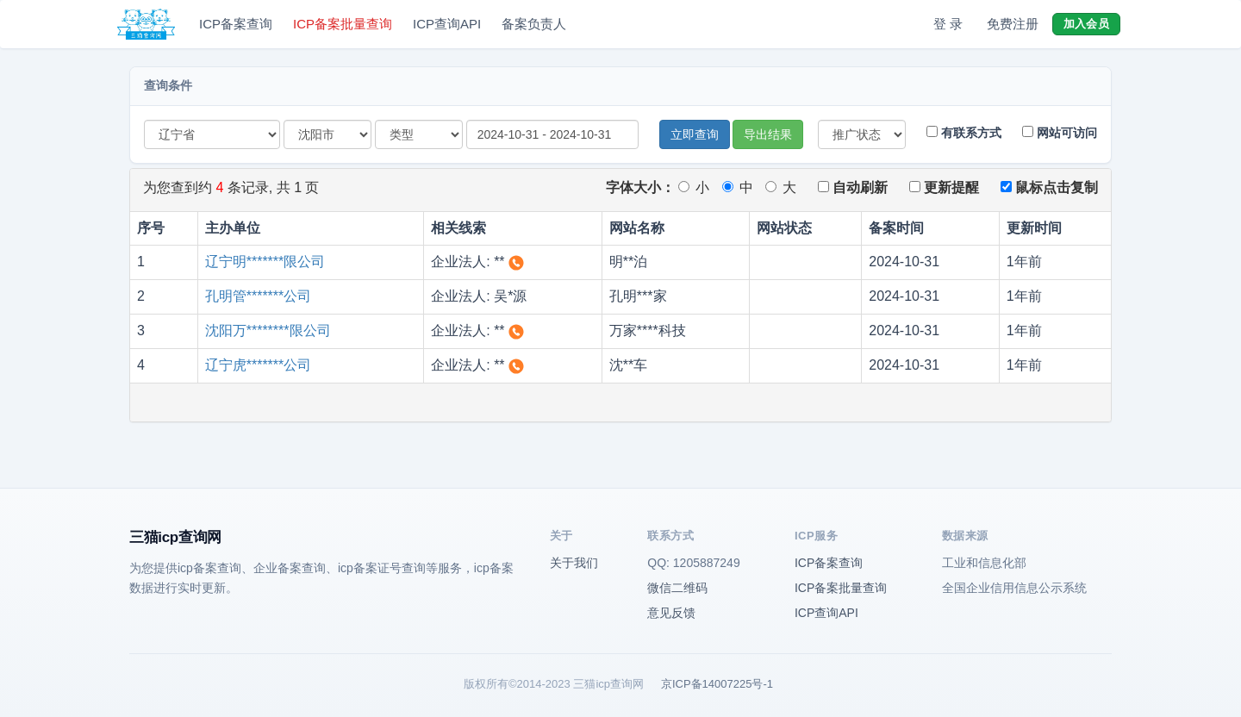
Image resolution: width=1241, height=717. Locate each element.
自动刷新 (853, 187)
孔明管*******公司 (258, 296)
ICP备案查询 (235, 23)
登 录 (948, 23)
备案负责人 (534, 23)
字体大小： (640, 187)
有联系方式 (963, 133)
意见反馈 (671, 613)
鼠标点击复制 (1049, 187)
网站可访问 (1059, 133)
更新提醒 (944, 187)
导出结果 (768, 134)
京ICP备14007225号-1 (717, 683)
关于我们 (574, 563)
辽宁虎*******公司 (258, 365)
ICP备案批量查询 (342, 23)
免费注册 (1012, 23)
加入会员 (1086, 23)
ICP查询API (447, 23)
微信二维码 (677, 588)
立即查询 (694, 134)
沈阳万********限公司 (268, 330)
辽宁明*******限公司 (265, 261)
